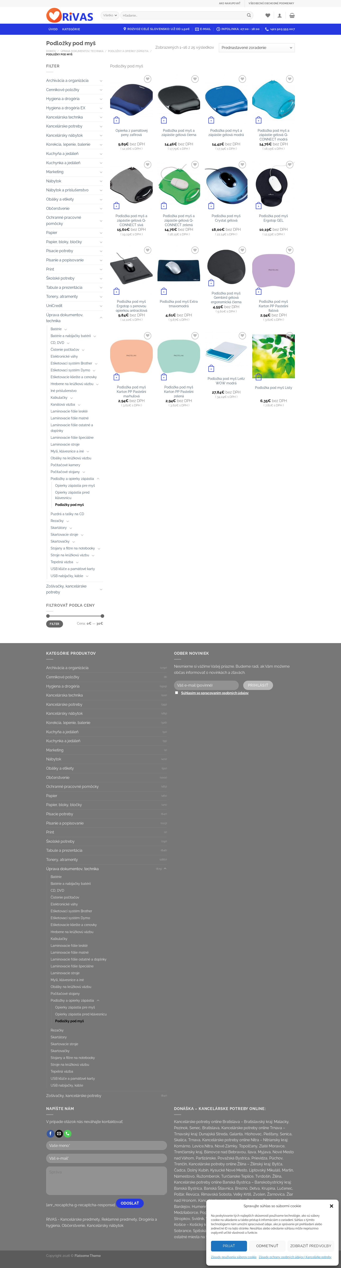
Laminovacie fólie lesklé (69, 411)
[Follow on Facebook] (50, 1134)
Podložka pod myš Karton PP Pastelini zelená (178, 391)
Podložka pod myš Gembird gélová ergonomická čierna (226, 297)
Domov (51, 51)
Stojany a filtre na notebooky (73, 548)
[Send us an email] (59, 1134)
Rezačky (57, 521)
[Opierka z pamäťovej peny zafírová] (131, 99)
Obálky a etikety (60, 199)
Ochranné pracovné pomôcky (63, 220)
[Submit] (249, 15)
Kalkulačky (59, 397)
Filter (54, 624)
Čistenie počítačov (65, 349)
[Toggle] (101, 80)
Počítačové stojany (65, 472)
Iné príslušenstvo (63, 391)
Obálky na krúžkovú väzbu (71, 458)
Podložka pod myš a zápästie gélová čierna (179, 132)
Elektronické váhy (64, 356)
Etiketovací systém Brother (71, 363)
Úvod (53, 29)
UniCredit (54, 305)
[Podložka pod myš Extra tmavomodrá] (178, 270)
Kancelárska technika (64, 117)
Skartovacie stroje (64, 534)
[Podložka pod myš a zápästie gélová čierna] (178, 99)
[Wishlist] (267, 15)
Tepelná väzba (62, 562)
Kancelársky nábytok (64, 135)
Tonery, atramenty (62, 296)
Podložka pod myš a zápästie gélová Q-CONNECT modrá (273, 134)
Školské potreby (60, 278)
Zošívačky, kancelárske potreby (66, 589)
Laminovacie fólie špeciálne (72, 437)
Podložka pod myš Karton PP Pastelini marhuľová (131, 391)
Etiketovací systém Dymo (70, 370)
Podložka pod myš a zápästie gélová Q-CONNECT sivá (131, 220)
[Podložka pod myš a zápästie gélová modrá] (226, 99)
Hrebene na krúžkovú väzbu (72, 384)
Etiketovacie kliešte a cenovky (74, 377)
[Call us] (68, 1134)
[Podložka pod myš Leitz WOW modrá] (226, 352)
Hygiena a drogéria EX (65, 108)
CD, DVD (57, 343)
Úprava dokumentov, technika (82, 51)
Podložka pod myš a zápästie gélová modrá (226, 132)
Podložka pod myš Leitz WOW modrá (226, 381)
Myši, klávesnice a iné (67, 451)
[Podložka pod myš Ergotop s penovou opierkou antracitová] (131, 270)
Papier (51, 232)
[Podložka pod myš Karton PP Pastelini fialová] (273, 270)
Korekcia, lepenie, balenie (68, 144)
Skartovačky (60, 541)
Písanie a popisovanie (65, 260)
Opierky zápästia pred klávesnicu (72, 495)
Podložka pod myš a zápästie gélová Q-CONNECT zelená (179, 220)
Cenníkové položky (62, 90)
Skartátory (59, 528)
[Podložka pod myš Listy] (273, 356)
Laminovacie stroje (65, 444)
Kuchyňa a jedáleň (62, 153)
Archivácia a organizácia (67, 80)
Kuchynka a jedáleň (63, 163)
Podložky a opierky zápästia (128, 51)
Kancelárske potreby (64, 126)
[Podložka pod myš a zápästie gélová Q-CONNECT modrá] (273, 99)
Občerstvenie (57, 208)
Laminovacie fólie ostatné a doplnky (72, 427)
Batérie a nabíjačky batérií (71, 336)
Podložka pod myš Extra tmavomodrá (179, 303)
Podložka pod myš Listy (273, 388)
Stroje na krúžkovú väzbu (70, 555)
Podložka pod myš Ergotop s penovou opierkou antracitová (131, 305)
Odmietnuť (267, 1246)
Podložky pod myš (69, 505)
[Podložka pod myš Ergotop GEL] (273, 185)
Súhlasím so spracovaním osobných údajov (215, 693)
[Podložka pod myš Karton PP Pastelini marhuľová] (131, 356)
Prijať (229, 1246)
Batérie (56, 329)
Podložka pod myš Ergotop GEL (273, 218)
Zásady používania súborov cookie (233, 1257)
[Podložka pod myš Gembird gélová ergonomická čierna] (226, 266)
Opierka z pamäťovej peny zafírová (132, 132)
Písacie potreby (59, 251)
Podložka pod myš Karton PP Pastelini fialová (273, 305)
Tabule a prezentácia (64, 287)
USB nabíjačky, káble (67, 576)
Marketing (54, 172)
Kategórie (71, 29)
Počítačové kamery (65, 465)
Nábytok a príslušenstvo (67, 190)
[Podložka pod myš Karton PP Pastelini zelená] (178, 356)
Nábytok (53, 181)
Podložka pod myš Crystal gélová (226, 218)
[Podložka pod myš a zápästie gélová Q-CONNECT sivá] (131, 185)
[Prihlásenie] (279, 15)
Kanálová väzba (63, 404)
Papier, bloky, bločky (64, 242)
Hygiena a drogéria (63, 99)
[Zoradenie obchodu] (257, 48)
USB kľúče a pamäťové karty (73, 569)
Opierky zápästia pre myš (75, 485)
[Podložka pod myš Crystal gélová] (226, 185)
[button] (331, 1206)
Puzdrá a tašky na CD (67, 514)
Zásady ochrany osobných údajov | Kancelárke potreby (295, 1257)
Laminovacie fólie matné (70, 418)
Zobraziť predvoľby (310, 1246)
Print (50, 269)
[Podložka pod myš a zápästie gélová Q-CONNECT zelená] (178, 185)
